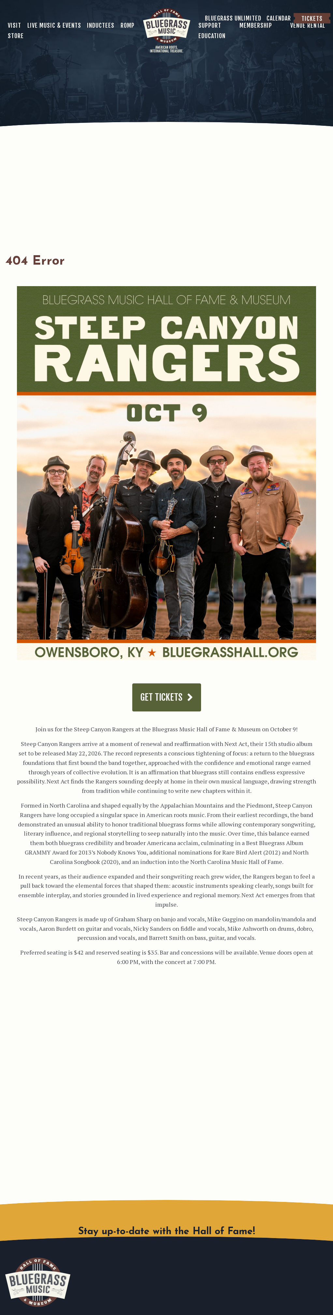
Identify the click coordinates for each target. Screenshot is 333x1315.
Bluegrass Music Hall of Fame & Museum (37, 1282)
